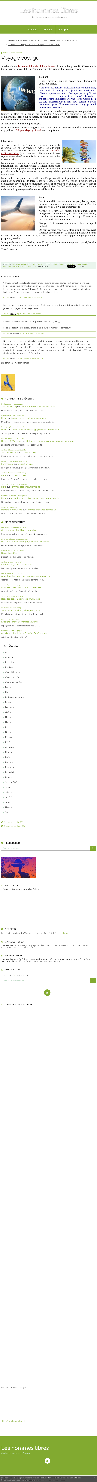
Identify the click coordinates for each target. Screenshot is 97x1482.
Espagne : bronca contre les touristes (19, 621)
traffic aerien (17, 266)
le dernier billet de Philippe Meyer (36, 66)
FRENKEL (13, 297)
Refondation (10, 772)
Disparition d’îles (28, 452)
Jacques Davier (8, 452)
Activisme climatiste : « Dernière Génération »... (24, 633)
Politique (9, 762)
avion (79, 264)
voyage (73, 264)
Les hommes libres (48, 10)
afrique (85, 264)
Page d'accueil (72, 40)
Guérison (9, 712)
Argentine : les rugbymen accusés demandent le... (35, 498)
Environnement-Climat (15, 697)
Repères (9, 777)
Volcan (8, 812)
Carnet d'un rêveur (13, 677)
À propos (63, 29)
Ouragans (9, 747)
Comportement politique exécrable (38, 406)
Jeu (6, 727)
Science (8, 792)
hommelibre (7, 464)
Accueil (32, 29)
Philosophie (10, 752)
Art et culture (11, 657)
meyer (66, 264)
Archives (47, 29)
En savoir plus (30, 1480)
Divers (8, 687)
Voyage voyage (20, 58)
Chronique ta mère (13, 682)
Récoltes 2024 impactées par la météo (20, 599)
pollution (6, 266)
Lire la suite (65, 933)
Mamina (8, 737)
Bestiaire (9, 667)
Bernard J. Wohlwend (11, 441)
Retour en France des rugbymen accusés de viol (35, 429)
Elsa (7, 692)
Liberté (8, 732)
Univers (8, 807)
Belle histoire (11, 662)
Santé (7, 787)
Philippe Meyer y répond (28, 130)
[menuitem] (32, 29)
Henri (3, 418)
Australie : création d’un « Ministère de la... (21, 587)
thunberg (28, 266)
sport (7, 802)
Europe (8, 702)
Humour (9, 722)
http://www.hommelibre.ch (14, 1421)
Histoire (8, 717)
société (8, 797)
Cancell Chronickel (13, 672)
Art (6, 652)
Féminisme (10, 707)
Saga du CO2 (11, 782)
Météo (8, 742)
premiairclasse (57, 264)
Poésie (8, 757)
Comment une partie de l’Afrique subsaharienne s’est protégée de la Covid (35, 40)
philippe (13, 314)
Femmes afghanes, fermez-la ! (26, 487)
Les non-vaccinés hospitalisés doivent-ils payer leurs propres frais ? (34, 44)
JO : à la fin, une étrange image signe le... (21, 610)
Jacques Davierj (9, 406)
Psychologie (10, 767)
